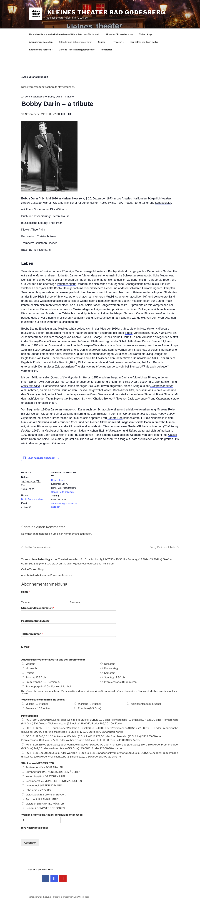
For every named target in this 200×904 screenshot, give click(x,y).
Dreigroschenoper (161, 385)
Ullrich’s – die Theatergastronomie (77, 49)
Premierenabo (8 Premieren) (120, 681)
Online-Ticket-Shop (32, 569)
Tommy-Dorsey (38, 341)
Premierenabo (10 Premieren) (42, 681)
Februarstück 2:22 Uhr (38, 790)
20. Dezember (97, 198)
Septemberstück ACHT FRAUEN (44, 767)
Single (128, 332)
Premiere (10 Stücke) (37, 708)
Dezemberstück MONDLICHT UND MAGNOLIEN (53, 781)
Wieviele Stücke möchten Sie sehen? (44, 699)
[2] (168, 366)
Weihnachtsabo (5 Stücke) (145, 703)
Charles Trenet (102, 398)
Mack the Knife (30, 385)
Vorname (25, 602)
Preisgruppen (30, 715)
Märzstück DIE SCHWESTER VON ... (45, 794)
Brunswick (139, 358)
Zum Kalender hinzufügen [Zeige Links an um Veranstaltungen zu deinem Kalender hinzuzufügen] (41, 458)
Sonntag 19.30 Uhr (115, 677)
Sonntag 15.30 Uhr (36, 677)
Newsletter (106, 49)
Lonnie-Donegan (81, 345)
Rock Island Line (110, 345)
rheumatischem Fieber (98, 288)
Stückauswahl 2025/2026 (37, 763)
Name (25, 591)
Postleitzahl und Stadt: (35, 620)
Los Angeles (124, 198)
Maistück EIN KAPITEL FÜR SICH (44, 803)
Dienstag (109, 663)
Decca (146, 341)
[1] (143, 366)
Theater (119, 42)
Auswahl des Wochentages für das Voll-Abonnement (54, 659)
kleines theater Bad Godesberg (106, 12)
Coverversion (56, 345)
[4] (149, 398)
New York (78, 198)
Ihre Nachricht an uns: (34, 827)
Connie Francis (81, 337)
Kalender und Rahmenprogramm (75, 42)
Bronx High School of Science (48, 296)
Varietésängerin (66, 284)
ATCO (155, 358)
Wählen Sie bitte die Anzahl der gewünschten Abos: (53, 814)
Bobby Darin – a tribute (32, 499)
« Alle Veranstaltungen (34, 77)
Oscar (74, 422)
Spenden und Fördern (41, 49)
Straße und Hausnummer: (37, 607)
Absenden (30, 842)
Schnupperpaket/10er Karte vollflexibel (48, 686)
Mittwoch (31, 668)
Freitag (29, 672)
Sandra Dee (115, 418)
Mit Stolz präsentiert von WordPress (71, 896)
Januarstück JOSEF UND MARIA (44, 785)
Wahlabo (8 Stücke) (89, 703)
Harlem (66, 198)
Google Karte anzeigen (62, 492)
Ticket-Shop (145, 34)
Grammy (32, 394)
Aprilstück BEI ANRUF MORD (42, 799)
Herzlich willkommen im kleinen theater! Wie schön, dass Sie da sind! (64, 34)
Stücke (103, 42)
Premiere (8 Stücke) (89, 708)
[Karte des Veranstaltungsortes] (97, 487)
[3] (113, 398)
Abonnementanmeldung (44, 584)
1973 (109, 198)
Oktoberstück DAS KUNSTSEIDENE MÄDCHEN (52, 771)
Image (74, 394)
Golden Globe (99, 422)
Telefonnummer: (32, 633)
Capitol (172, 434)
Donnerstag (111, 668)
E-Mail (25, 646)
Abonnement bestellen (40, 42)
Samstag (109, 672)
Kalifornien (140, 198)
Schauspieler (163, 202)
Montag (30, 663)
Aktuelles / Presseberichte (119, 34)
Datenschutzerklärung (39, 896)
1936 (55, 198)
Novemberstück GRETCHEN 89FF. (45, 776)
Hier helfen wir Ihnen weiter (145, 42)
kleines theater (58, 480)
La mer (86, 398)
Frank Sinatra (164, 394)
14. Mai (46, 198)
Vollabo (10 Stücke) (36, 703)
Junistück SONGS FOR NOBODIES (45, 808)
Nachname (75, 602)
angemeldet (40, 533)
